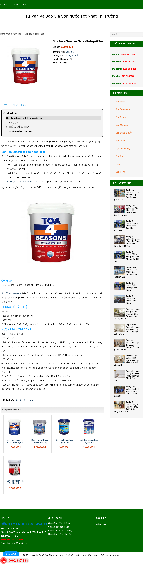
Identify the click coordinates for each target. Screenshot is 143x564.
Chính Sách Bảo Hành (58, 527)
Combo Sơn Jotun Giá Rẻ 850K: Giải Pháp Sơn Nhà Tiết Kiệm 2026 (126, 272)
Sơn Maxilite (122, 125)
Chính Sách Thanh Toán (59, 523)
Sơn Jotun (120, 140)
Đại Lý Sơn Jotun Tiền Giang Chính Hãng (131, 299)
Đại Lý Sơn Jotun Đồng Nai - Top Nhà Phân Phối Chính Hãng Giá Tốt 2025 (127, 241)
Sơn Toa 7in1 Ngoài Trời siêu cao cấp (39, 441)
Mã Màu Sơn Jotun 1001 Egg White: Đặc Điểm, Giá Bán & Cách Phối (126, 360)
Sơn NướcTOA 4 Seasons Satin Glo (24, 181)
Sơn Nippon (121, 117)
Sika (118, 164)
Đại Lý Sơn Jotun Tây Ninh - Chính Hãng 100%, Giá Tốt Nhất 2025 (126, 391)
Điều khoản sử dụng (110, 555)
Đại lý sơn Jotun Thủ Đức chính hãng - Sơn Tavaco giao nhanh (126, 195)
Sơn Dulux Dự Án (124, 132)
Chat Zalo (11, 554)
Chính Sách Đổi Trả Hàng (60, 530)
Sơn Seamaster (123, 109)
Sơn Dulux (120, 101)
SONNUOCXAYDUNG (13, 4)
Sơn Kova (120, 172)
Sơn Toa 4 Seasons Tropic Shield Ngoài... (15, 441)
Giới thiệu (101, 524)
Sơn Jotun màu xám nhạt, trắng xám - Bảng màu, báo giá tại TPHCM (126, 345)
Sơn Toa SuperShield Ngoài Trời (89, 441)
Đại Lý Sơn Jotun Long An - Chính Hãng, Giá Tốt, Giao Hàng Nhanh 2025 (126, 407)
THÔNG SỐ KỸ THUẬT (20, 127)
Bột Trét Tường (123, 148)
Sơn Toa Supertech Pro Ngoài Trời (24, 118)
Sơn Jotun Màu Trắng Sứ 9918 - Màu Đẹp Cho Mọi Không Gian (127, 376)
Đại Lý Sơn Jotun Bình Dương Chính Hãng (131, 286)
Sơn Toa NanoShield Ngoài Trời (64, 441)
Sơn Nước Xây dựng (54, 555)
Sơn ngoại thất (71, 55)
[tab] (15, 105)
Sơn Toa (70, 51)
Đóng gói (13, 122)
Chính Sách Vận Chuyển (59, 534)
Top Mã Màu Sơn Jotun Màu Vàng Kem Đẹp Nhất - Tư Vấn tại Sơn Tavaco (127, 329)
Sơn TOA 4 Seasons (11, 293)
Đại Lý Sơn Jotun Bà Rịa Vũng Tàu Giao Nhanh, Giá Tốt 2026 (126, 257)
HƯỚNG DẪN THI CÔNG (20, 131)
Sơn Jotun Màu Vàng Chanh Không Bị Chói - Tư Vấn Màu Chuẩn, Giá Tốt (127, 314)
